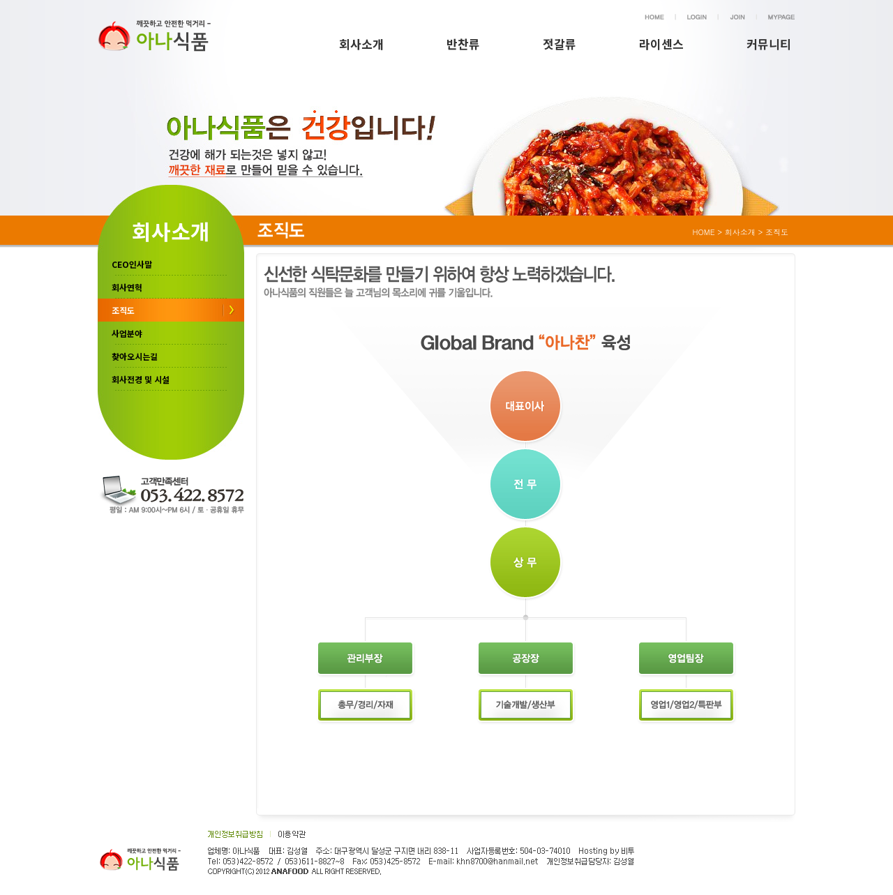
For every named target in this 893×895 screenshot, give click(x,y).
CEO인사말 (132, 264)
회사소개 (361, 43)
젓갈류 (559, 43)
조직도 (123, 310)
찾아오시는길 (135, 356)
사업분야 (127, 333)
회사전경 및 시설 (141, 379)
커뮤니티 (768, 43)
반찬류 (463, 43)
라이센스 (661, 43)
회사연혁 (127, 287)
